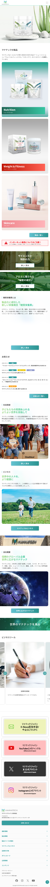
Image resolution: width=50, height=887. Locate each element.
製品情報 (5, 836)
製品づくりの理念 (7, 841)
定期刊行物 (5, 851)
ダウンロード (6, 856)
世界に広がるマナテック (25, 611)
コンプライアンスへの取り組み (9, 875)
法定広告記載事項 (6, 873)
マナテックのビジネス (25, 528)
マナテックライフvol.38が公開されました (14, 373)
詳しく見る (25, 265)
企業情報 (5, 860)
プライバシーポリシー (7, 870)
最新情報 (5, 831)
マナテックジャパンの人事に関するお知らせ (14, 389)
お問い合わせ (25, 823)
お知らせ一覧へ (38, 396)
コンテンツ (5, 865)
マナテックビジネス (8, 846)
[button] (5, 673)
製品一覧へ (39, 235)
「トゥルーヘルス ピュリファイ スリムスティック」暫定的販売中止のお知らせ (24, 365)
